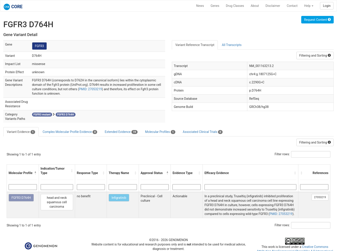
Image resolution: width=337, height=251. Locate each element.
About (255, 6)
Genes (215, 6)
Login (327, 6)
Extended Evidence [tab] (121, 132)
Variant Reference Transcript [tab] (194, 45)
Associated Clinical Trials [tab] (203, 132)
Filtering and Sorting (315, 55)
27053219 (320, 197)
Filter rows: (282, 154)
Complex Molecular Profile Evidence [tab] (70, 132)
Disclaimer (272, 6)
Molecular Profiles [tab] (160, 132)
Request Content (317, 19)
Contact (292, 6)
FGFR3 (39, 46)
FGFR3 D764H (21, 197)
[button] (35, 173)
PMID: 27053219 (90, 89)
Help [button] (308, 6)
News (200, 6)
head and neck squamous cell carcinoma (57, 202)
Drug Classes (235, 6)
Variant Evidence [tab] (21, 132)
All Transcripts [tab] (231, 45)
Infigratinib (119, 197)
